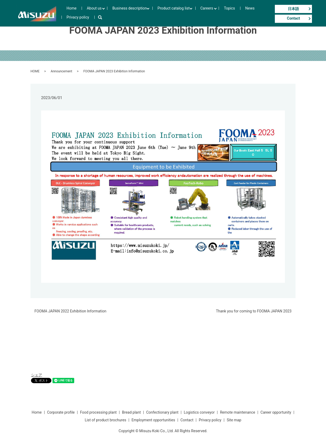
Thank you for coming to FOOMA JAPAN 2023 (254, 311)
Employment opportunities (153, 420)
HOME (34, 71)
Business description (123, 13)
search (268, 13)
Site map (234, 420)
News (229, 13)
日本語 (293, 9)
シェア (36, 375)
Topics (215, 13)
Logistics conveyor (199, 412)
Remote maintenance (237, 412)
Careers (195, 13)
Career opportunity (276, 412)
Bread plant (131, 412)
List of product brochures (105, 420)
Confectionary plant (162, 412)
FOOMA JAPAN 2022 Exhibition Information (70, 311)
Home (75, 13)
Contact (293, 18)
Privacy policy (249, 13)
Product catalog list (165, 13)
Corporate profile (60, 412)
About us (90, 13)
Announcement (61, 71)
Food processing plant (98, 412)
